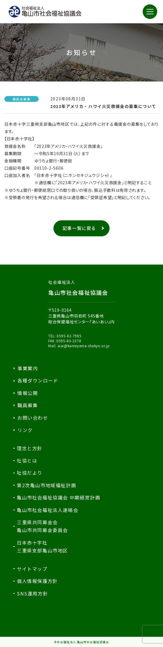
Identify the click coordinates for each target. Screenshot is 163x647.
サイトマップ (32, 568)
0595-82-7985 (69, 335)
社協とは (27, 460)
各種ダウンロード (37, 380)
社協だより (29, 472)
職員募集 (27, 405)
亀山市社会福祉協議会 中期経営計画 (58, 497)
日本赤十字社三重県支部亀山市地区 (42, 546)
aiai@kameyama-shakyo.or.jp (84, 345)
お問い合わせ (32, 417)
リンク (25, 429)
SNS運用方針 (32, 593)
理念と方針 (29, 448)
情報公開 (27, 392)
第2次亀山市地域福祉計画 (46, 485)
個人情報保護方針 (37, 580)
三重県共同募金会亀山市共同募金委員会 (42, 526)
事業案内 (27, 368)
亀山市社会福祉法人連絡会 (47, 509)
